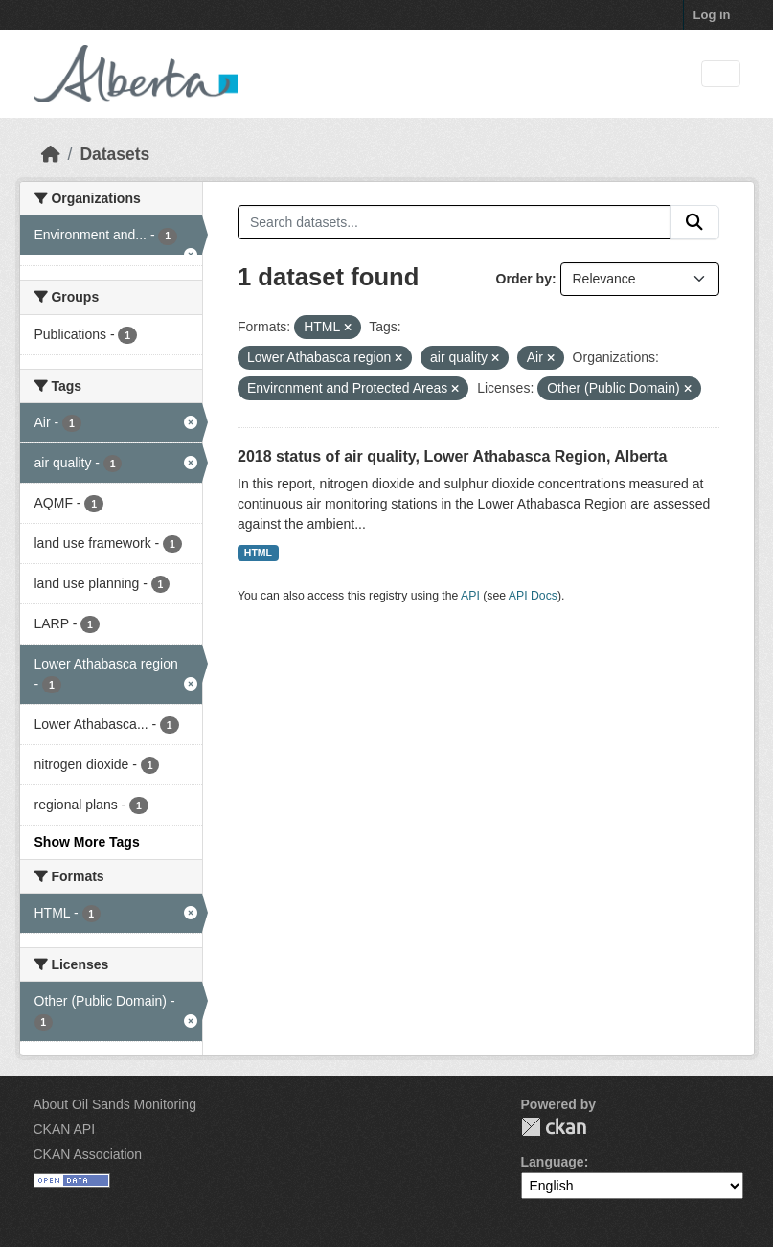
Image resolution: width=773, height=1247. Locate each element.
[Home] (50, 154)
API (470, 595)
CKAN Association (88, 1154)
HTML (258, 552)
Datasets (114, 154)
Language (552, 1161)
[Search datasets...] (454, 222)
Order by (524, 278)
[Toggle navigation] (720, 74)
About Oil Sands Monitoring (115, 1104)
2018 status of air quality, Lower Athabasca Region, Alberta (452, 456)
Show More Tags (87, 842)
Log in (712, 15)
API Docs (533, 595)
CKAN (553, 1127)
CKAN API (65, 1129)
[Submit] (694, 222)
